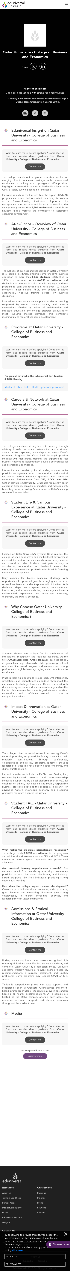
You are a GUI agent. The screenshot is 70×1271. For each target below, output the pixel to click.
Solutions (41, 1219)
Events (40, 1214)
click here (17, 1250)
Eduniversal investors (12, 1229)
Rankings (41, 1204)
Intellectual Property (11, 1219)
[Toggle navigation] (66, 5)
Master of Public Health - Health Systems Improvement (34, 398)
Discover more (35, 1056)
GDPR (5, 1224)
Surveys (41, 1224)
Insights (41, 1209)
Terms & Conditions (11, 1209)
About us (6, 1204)
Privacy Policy (8, 1214)
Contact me (35, 178)
